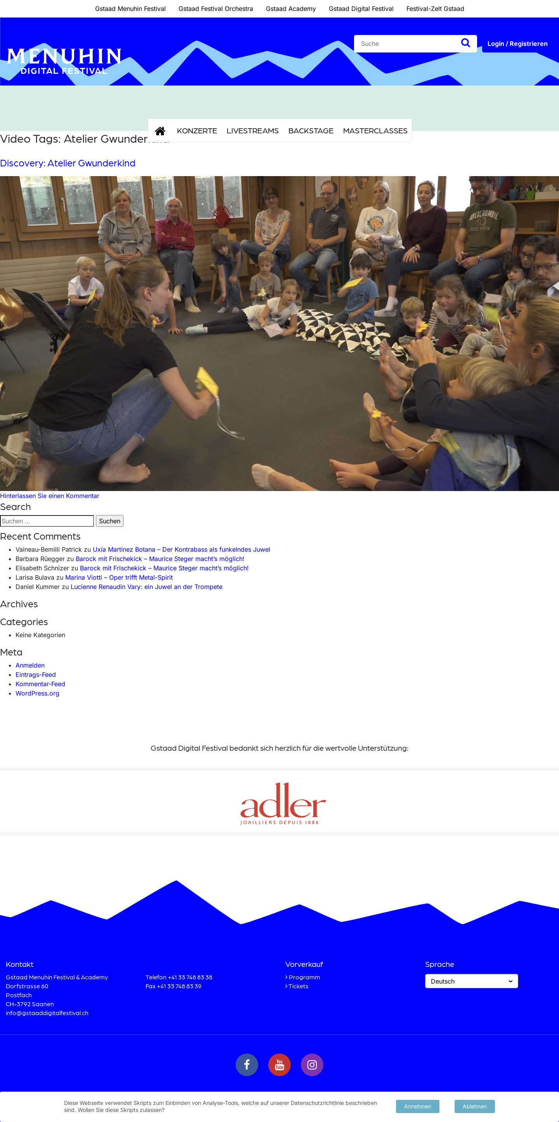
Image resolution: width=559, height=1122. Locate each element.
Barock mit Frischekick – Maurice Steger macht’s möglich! (160, 559)
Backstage (310, 130)
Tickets (298, 986)
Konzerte (197, 130)
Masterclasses (375, 130)
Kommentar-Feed (40, 684)
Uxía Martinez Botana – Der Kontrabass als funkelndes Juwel (181, 549)
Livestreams (253, 130)
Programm (304, 977)
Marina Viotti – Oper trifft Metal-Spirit (119, 577)
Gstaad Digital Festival (361, 8)
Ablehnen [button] (475, 1105)
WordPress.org (37, 693)
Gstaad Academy (291, 8)
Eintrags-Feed (36, 674)
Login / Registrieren (518, 43)
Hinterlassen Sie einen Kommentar (49, 496)
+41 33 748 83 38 (190, 977)
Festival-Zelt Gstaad (435, 8)
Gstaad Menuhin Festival (130, 8)
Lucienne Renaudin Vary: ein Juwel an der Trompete (146, 587)
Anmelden (30, 665)
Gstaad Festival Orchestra (216, 8)
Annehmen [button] (417, 1105)
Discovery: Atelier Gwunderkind (67, 162)
